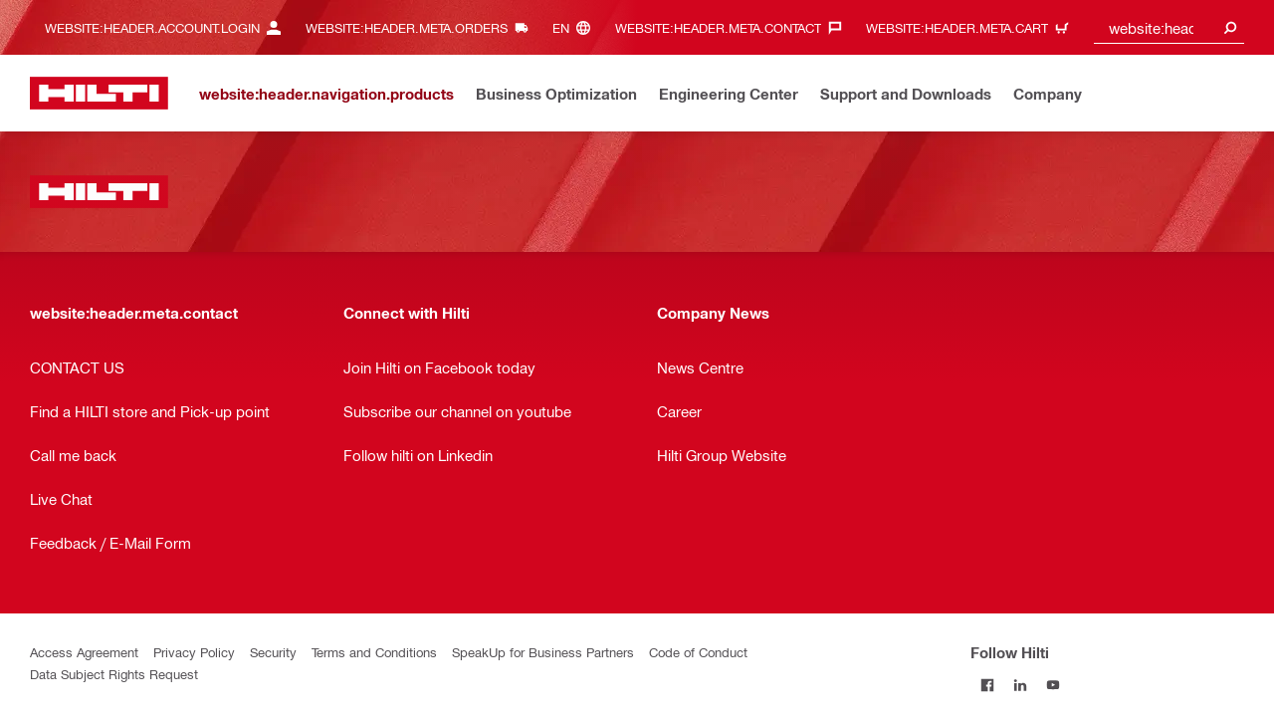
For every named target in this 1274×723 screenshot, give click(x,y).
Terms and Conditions (374, 651)
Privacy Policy (194, 651)
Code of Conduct (698, 651)
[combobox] (1169, 27)
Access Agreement (84, 651)
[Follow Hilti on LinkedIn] (1019, 684)
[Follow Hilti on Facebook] (986, 684)
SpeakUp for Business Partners (543, 651)
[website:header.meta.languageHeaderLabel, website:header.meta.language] (576, 27)
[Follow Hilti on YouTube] (1052, 684)
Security (273, 651)
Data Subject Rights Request (114, 673)
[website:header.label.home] (99, 93)
